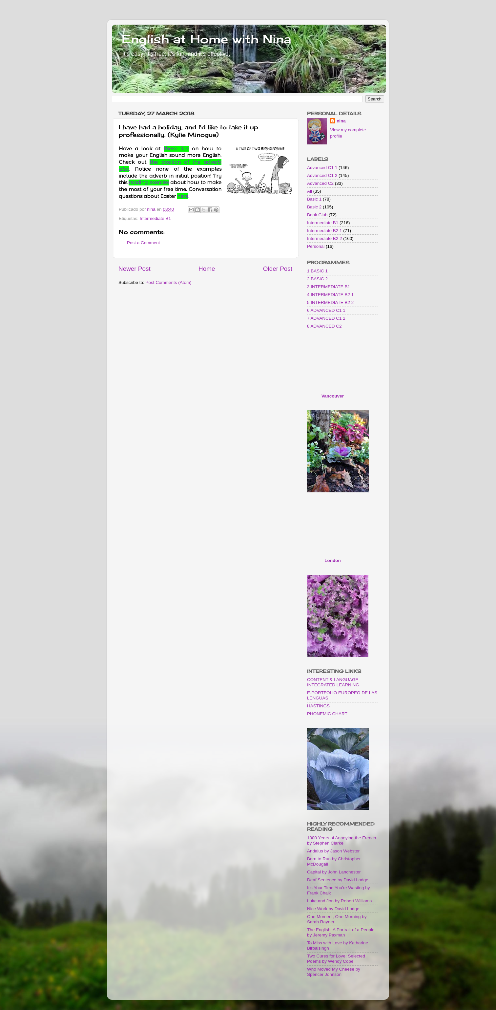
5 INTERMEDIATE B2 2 (330, 302)
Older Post (277, 268)
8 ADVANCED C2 (324, 326)
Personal (315, 246)
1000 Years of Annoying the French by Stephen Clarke (341, 840)
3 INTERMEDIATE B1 (328, 286)
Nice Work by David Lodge (333, 908)
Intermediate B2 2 (324, 238)
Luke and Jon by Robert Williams (339, 900)
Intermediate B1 (155, 218)
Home (206, 268)
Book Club (317, 214)
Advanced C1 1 (322, 167)
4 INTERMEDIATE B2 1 (330, 294)
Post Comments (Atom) (169, 282)
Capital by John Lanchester (334, 872)
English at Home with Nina (206, 39)
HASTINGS (318, 705)
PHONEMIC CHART (327, 713)
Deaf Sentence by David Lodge (337, 879)
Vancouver (332, 396)
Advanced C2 (320, 183)
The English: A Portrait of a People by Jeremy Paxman (341, 932)
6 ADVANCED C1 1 (326, 310)
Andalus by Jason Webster (333, 851)
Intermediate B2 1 (324, 230)
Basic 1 (314, 199)
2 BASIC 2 (317, 278)
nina (341, 120)
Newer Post (134, 268)
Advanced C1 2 (322, 175)
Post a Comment (143, 242)
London (332, 560)
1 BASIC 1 (317, 271)
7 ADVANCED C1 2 (326, 318)
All (309, 191)
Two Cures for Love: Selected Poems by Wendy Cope (336, 959)
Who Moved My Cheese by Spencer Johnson (333, 972)
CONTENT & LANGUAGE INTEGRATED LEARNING (333, 682)
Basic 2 (314, 206)
